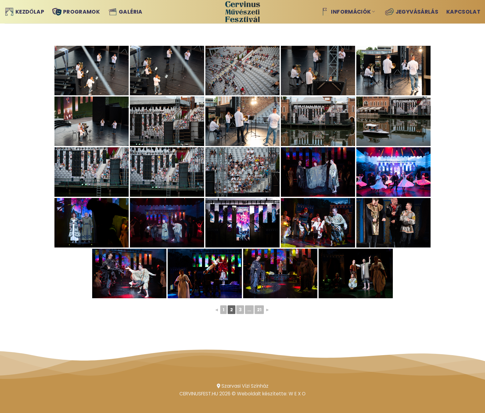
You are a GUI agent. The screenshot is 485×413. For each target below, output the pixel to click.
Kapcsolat (463, 11)
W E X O (297, 393)
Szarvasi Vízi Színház (242, 386)
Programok (76, 11)
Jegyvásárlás (411, 11)
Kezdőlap (24, 11)
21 (259, 310)
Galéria (125, 11)
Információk (347, 11)
